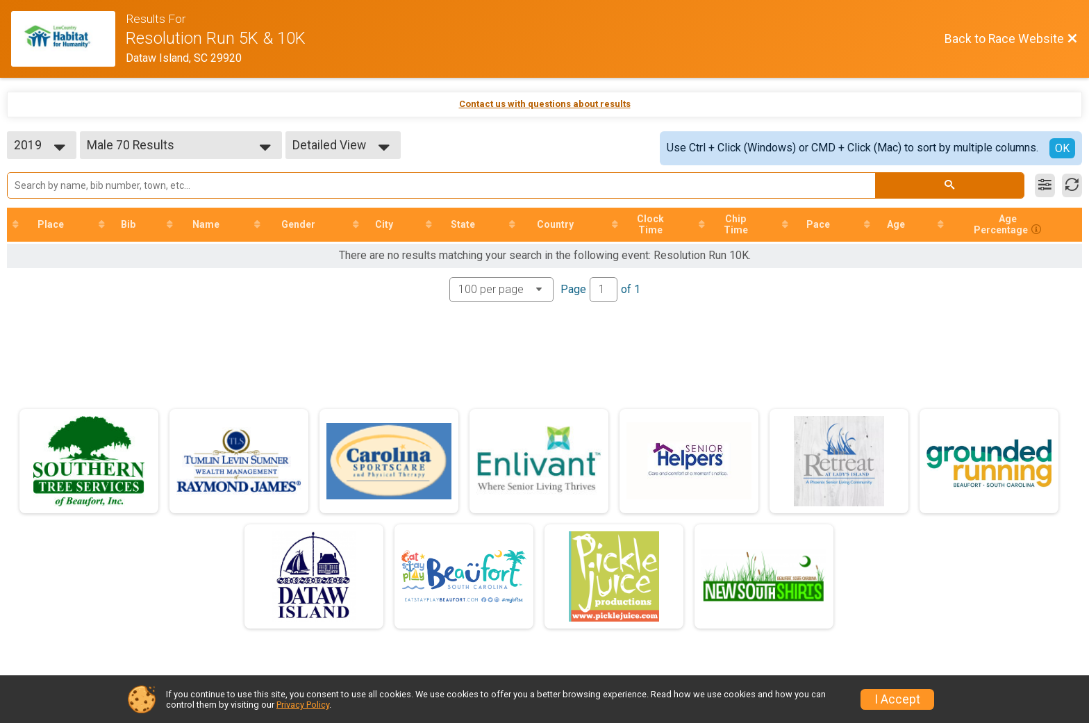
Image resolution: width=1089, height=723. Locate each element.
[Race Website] (68, 39)
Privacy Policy (302, 704)
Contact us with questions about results (545, 104)
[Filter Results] (1045, 185)
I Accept (897, 699)
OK (1062, 148)
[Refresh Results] (1072, 185)
